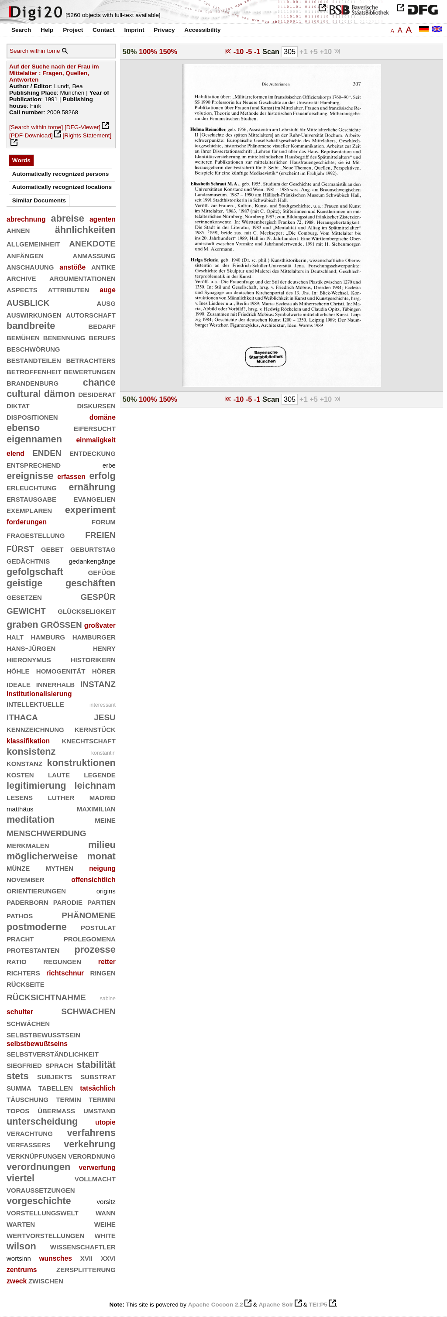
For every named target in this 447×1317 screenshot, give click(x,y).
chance (99, 382)
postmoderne (37, 926)
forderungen (27, 522)
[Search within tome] (36, 127)
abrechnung (26, 219)
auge (108, 290)
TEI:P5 (318, 1304)
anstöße (72, 267)
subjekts (54, 1076)
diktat (18, 405)
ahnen (18, 229)
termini (102, 1098)
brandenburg (32, 382)
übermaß (56, 1110)
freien (100, 533)
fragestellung (36, 534)
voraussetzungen (41, 1189)
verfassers (29, 1144)
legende (100, 774)
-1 (258, 51)
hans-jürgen (31, 647)
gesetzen (24, 596)
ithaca (22, 716)
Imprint (134, 30)
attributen (68, 289)
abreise (67, 218)
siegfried (24, 1064)
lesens (20, 796)
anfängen (25, 255)
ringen (103, 972)
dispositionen (32, 416)
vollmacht (95, 1178)
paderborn (27, 901)
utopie (105, 1122)
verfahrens (91, 1132)
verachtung (30, 1132)
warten (21, 1223)
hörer (104, 670)
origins (106, 891)
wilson (21, 1246)
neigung (102, 868)
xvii (86, 1257)
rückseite (26, 983)
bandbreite (31, 325)
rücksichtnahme (46, 996)
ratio (17, 960)
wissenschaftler (83, 1246)
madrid (102, 796)
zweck (17, 1281)
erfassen (71, 476)
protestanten (33, 949)
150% (168, 51)
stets (18, 1076)
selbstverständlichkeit (53, 1053)
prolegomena (90, 938)
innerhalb (55, 683)
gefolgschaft (35, 571)
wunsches (55, 1258)
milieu (102, 844)
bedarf (102, 325)
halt (15, 636)
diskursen (96, 405)
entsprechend (34, 464)
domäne (102, 417)
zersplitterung (86, 1268)
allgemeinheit (33, 243)
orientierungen (36, 890)
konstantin (103, 753)
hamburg (48, 636)
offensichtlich (93, 879)
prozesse (94, 949)
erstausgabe (31, 498)
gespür (98, 595)
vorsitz (106, 1201)
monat (101, 856)
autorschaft (91, 314)
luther (61, 796)
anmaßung (93, 255)
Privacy (164, 30)
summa (19, 1087)
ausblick (28, 301)
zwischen (45, 1280)
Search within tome (35, 51)
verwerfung (97, 1167)
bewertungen (90, 371)
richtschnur (65, 973)
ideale (19, 683)
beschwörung (33, 348)
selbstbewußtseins (37, 1043)
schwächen (28, 1022)
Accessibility (202, 30)
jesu (105, 716)
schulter (20, 1012)
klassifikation (28, 741)
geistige (24, 583)
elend (15, 453)
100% (148, 51)
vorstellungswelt (43, 1212)
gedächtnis (28, 560)
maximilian (96, 808)
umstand (99, 1110)
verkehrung (90, 1144)
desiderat (97, 393)
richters (23, 972)
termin (68, 1098)
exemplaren (29, 509)
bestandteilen (34, 359)
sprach (59, 1064)
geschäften (90, 583)
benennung (64, 337)
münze (18, 867)
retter (107, 961)
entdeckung (92, 452)
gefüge (101, 571)
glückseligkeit (87, 610)
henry (104, 647)
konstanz (24, 762)
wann (106, 1212)
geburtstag (93, 548)
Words (21, 160)
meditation (31, 819)
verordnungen (38, 1166)
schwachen (88, 1010)
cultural (24, 393)
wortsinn (19, 1258)
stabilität (96, 1064)
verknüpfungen (36, 1155)
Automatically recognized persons (60, 174)
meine (105, 819)
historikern (93, 658)
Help (47, 30)
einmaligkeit (95, 440)
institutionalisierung (39, 694)
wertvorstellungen (45, 1234)
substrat (98, 1076)
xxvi (108, 1257)
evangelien (94, 498)
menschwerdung (46, 832)
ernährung (92, 487)
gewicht (26, 609)
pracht (20, 938)
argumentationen (82, 277)
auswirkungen (34, 314)
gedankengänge (92, 561)
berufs (102, 337)
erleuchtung (32, 487)
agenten (102, 219)
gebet (52, 548)
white (105, 1234)
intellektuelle (35, 703)
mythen (59, 867)
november (26, 878)
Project (73, 30)
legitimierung (36, 785)
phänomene (89, 914)
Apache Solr (276, 1304)
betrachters (90, 359)
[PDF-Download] (31, 135)
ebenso (23, 427)
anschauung (30, 266)
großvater (100, 625)
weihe (105, 1223)
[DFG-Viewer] (82, 127)
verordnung (91, 1155)
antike (103, 266)
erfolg (102, 475)
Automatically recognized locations (62, 187)
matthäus (20, 809)
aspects (22, 289)
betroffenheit (34, 371)
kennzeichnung (35, 728)
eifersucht (95, 427)
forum (104, 521)
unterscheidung (42, 1121)
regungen (62, 960)
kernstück (95, 728)
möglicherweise (42, 856)
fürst (20, 547)
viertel (20, 1178)
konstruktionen (81, 762)
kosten (20, 774)
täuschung (27, 1098)
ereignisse (30, 475)
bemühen (23, 337)
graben (22, 624)
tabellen (55, 1087)
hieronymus (29, 658)
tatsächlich (98, 1088)
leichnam (94, 785)
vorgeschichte (39, 1200)
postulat (98, 926)
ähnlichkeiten (85, 229)
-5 (250, 51)
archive (21, 277)
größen (61, 623)
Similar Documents (39, 200)
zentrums (22, 1269)
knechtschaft (89, 740)
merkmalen (28, 844)
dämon (59, 393)
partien (101, 901)
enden (47, 451)
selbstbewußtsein (43, 1034)
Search (21, 30)
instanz (98, 683)
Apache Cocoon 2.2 (215, 1304)
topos (18, 1110)
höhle (18, 670)
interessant (102, 705)
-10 (240, 51)
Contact (104, 30)
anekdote (92, 242)
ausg (105, 302)
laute (59, 774)
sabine (108, 998)
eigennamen (34, 439)
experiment (90, 509)
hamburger (94, 636)
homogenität (61, 670)
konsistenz (31, 751)
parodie (68, 901)
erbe (109, 465)
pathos (20, 915)
